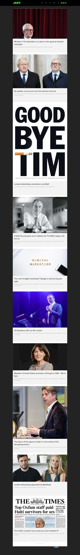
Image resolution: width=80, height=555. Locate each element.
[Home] (42, 2)
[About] (46, 2)
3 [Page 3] (35, 543)
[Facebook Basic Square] (54, 547)
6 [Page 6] (42, 543)
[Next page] (47, 544)
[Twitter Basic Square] (56, 547)
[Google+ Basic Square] (57, 547)
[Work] (50, 2)
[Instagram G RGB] (66, 3)
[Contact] (54, 2)
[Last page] (49, 544)
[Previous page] (33, 544)
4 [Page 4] (37, 543)
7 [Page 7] (44, 543)
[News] (58, 2)
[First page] (31, 544)
